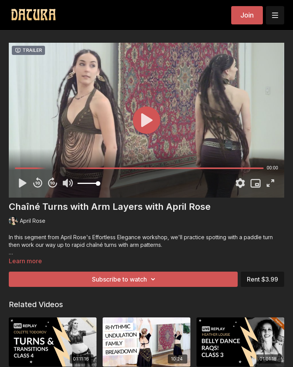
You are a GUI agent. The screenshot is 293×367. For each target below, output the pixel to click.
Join (247, 15)
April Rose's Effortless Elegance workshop (114, 237)
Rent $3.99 (262, 279)
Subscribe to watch (125, 279)
